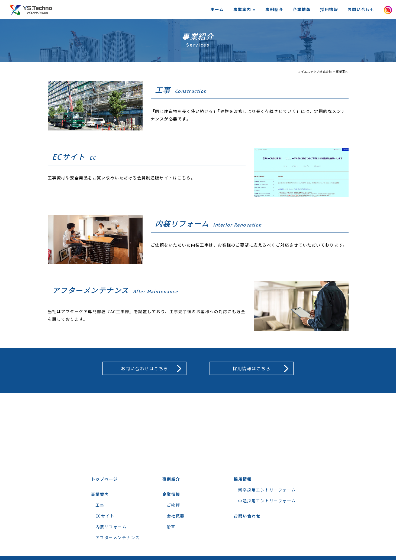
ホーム (217, 9)
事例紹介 (274, 9)
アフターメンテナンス (117, 537)
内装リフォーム (111, 526)
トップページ (104, 479)
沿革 (171, 526)
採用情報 (329, 9)
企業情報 (302, 9)
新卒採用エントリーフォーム (267, 490)
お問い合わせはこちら (144, 368)
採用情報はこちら (252, 368)
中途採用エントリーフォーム (267, 500)
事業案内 (100, 494)
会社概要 (176, 516)
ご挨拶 (173, 505)
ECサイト (105, 516)
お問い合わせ (360, 9)
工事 (99, 505)
